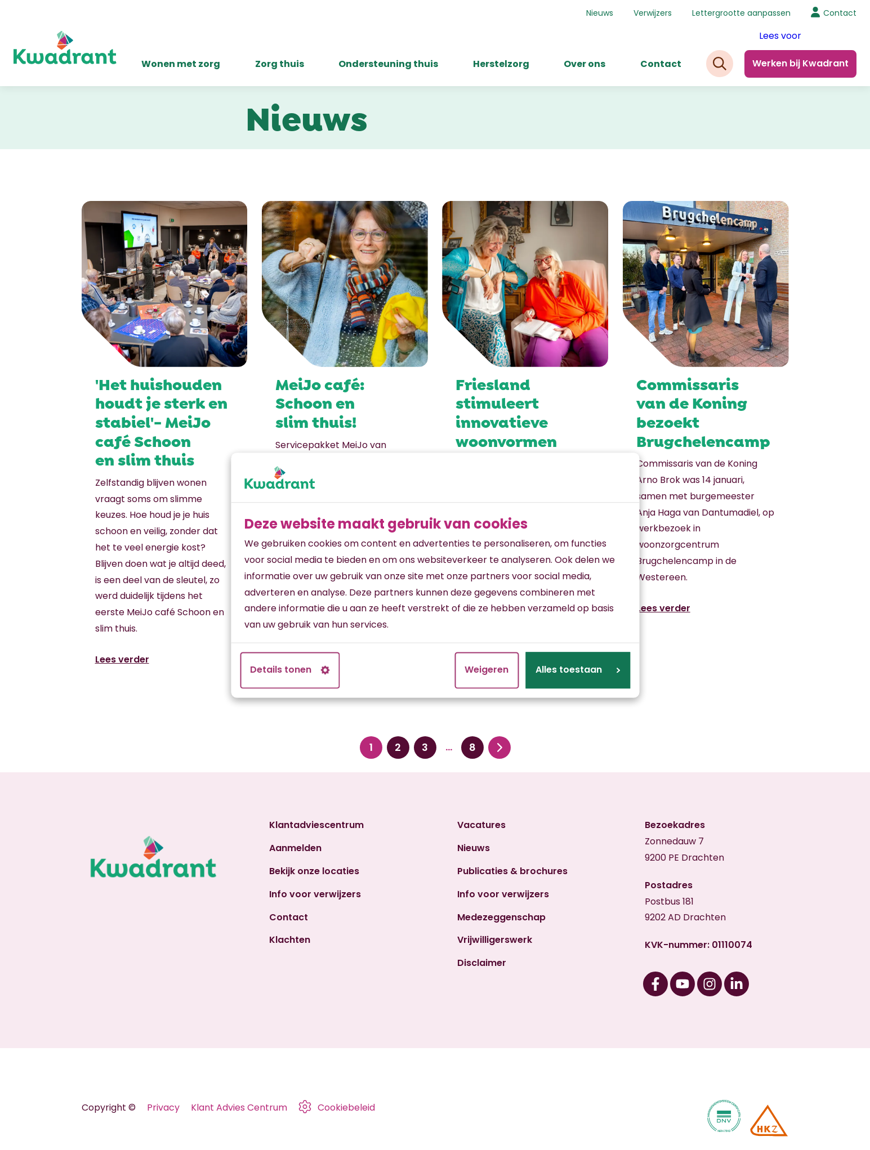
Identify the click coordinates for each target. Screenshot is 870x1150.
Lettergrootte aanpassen (741, 13)
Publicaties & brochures (512, 871)
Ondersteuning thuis (388, 63)
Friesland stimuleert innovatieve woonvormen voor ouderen (507, 421)
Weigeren (486, 669)
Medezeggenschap (501, 917)
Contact (660, 63)
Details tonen (289, 669)
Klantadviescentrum (316, 824)
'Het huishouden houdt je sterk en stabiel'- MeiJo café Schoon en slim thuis (161, 421)
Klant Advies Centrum (239, 1107)
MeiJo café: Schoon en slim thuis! (320, 402)
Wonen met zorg (180, 63)
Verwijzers (652, 13)
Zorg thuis (279, 63)
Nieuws (599, 13)
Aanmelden (295, 848)
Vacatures (481, 824)
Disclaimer (481, 962)
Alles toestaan (578, 669)
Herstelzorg (501, 63)
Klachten (289, 939)
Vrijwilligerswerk (494, 939)
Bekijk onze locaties (314, 871)
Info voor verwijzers (315, 894)
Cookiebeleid (346, 1107)
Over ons (584, 63)
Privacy (163, 1107)
